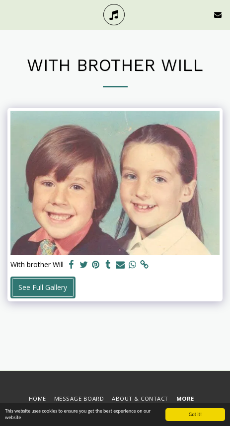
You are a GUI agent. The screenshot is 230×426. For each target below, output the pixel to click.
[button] (10, 14)
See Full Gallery (42, 287)
